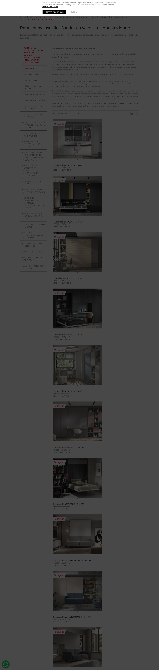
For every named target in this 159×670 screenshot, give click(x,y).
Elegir (74, 12)
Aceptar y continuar (54, 12)
